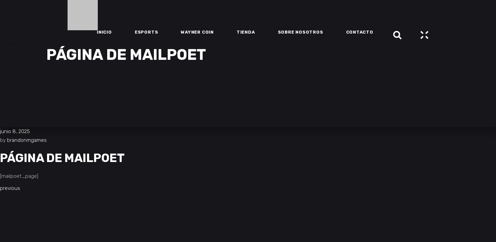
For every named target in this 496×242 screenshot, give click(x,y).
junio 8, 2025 (15, 131)
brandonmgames (27, 140)
